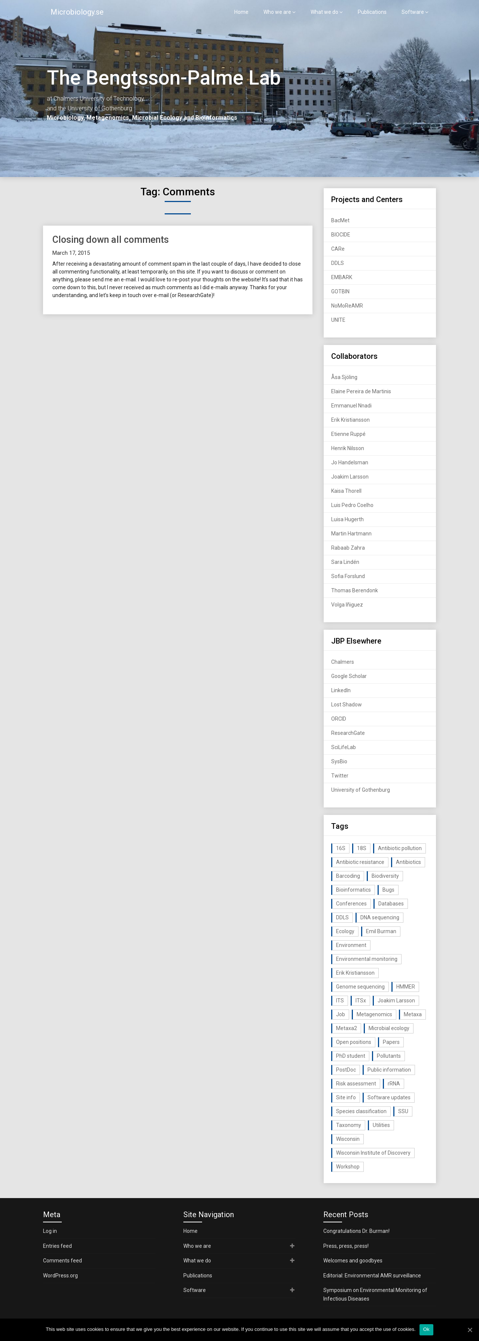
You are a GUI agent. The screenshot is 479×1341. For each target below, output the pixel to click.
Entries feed (57, 1246)
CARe (338, 249)
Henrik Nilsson (347, 448)
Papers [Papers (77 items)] (391, 1042)
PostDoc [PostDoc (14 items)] (346, 1070)
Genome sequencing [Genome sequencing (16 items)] (360, 987)
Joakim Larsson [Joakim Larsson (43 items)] (396, 1001)
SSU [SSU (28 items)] (403, 1111)
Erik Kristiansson (350, 420)
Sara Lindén (345, 562)
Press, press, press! (346, 1246)
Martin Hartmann (351, 534)
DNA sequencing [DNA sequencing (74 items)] (379, 917)
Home (241, 12)
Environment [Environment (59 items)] (351, 945)
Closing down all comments (110, 239)
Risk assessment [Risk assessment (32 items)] (356, 1084)
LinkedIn (341, 690)
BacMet (340, 220)
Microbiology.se (77, 11)
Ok (426, 1329)
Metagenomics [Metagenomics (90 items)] (374, 1014)
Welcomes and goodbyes (352, 1261)
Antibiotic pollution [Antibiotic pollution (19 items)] (400, 848)
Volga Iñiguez (347, 605)
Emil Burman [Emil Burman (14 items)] (381, 931)
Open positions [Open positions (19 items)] (353, 1042)
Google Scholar (349, 676)
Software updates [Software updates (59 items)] (389, 1097)
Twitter (339, 776)
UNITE (338, 320)
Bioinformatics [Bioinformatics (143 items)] (353, 890)
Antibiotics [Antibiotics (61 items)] (408, 862)
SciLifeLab (343, 747)
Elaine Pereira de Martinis (361, 391)
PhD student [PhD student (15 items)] (350, 1056)
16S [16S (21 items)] (340, 848)
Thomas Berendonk (354, 590)
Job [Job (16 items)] (340, 1014)
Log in (50, 1231)
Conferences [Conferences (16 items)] (351, 904)
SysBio (339, 761)
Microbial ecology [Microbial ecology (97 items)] (389, 1028)
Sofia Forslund (348, 576)
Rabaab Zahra (348, 548)
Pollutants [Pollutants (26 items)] (389, 1056)
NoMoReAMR (347, 306)
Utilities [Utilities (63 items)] (381, 1125)
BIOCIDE (340, 235)
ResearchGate (348, 733)
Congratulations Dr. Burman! (356, 1231)
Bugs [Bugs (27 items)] (388, 890)
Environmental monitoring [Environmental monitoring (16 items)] (366, 959)
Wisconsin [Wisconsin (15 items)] (348, 1139)
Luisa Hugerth (347, 519)
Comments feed (62, 1261)
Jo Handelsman (349, 462)
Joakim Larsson (350, 477)
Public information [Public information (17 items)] (389, 1070)
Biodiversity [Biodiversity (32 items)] (385, 876)
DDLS (337, 263)
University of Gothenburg (360, 790)
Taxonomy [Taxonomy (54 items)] (348, 1125)
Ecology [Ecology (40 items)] (345, 931)
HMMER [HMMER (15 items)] (405, 987)
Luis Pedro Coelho (352, 505)
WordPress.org (60, 1276)
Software (413, 12)
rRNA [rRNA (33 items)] (394, 1084)
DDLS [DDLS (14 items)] (342, 917)
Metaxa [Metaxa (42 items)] (413, 1014)
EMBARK (341, 277)
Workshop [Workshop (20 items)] (348, 1167)
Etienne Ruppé (348, 434)
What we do (324, 12)
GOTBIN (340, 291)
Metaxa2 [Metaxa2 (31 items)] (346, 1028)
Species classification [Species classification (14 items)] (361, 1111)
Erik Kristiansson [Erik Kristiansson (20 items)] (355, 973)
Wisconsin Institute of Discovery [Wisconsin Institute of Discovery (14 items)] (373, 1153)
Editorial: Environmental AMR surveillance (372, 1276)
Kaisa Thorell (346, 491)
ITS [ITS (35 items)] (340, 1001)
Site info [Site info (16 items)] (346, 1097)
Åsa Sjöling (344, 377)
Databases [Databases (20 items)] (391, 904)
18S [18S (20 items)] (361, 848)
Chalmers (342, 662)
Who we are (277, 12)
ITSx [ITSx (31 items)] (361, 1001)
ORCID (338, 719)
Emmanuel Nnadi (351, 406)
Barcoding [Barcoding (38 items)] (348, 876)
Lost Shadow (346, 705)
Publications (372, 12)
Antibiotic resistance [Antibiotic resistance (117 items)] (360, 862)
